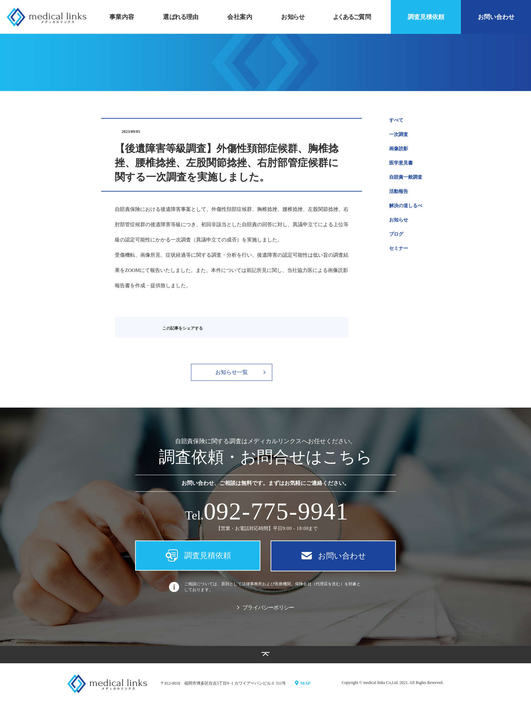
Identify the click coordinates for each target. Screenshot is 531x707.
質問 (352, 17)
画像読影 (398, 148)
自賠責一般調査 (405, 177)
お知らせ (398, 219)
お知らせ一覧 (240, 372)
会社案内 (239, 17)
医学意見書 (401, 162)
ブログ (396, 234)
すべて (396, 120)
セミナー (398, 248)
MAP (303, 685)
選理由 (180, 17)
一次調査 (398, 134)
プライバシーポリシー (265, 610)
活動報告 (398, 191)
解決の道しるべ (405, 205)
